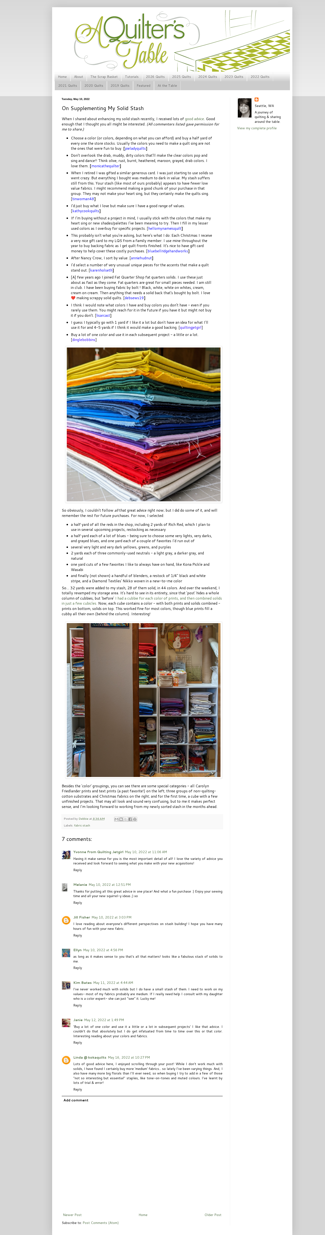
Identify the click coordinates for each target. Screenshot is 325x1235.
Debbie (84, 818)
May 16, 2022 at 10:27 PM (129, 1057)
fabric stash (82, 825)
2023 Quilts (233, 76)
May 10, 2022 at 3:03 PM (111, 917)
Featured (143, 85)
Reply (77, 870)
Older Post (212, 1214)
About (78, 76)
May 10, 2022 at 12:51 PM (110, 884)
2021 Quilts (67, 85)
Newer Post (72, 1214)
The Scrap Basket (104, 76)
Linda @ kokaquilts (89, 1057)
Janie (78, 1020)
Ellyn (77, 950)
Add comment (75, 1100)
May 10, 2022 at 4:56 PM (103, 950)
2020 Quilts (93, 85)
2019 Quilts (119, 85)
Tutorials (132, 76)
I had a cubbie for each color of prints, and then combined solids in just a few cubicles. (142, 601)
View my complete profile (257, 128)
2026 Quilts (155, 76)
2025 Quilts (181, 76)
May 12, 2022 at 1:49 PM (104, 1020)
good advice (194, 118)
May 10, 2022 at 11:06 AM (146, 852)
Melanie (80, 884)
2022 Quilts (260, 76)
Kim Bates (82, 982)
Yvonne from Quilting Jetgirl (98, 852)
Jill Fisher (81, 917)
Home (62, 76)
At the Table (167, 85)
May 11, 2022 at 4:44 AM (113, 982)
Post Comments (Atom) (101, 1222)
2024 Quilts (207, 76)
